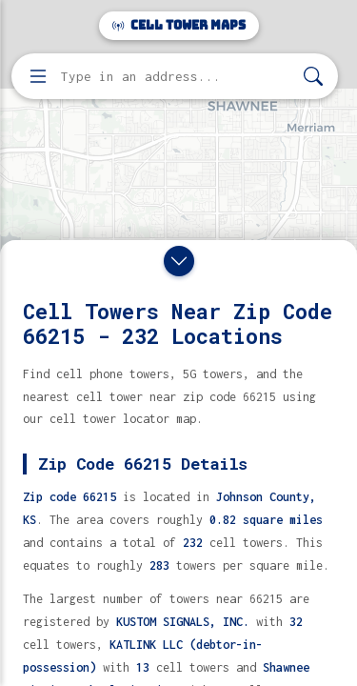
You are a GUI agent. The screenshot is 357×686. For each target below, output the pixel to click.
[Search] (313, 76)
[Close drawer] (179, 261)
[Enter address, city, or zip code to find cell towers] (176, 76)
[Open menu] (38, 76)
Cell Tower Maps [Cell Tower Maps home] (179, 25)
